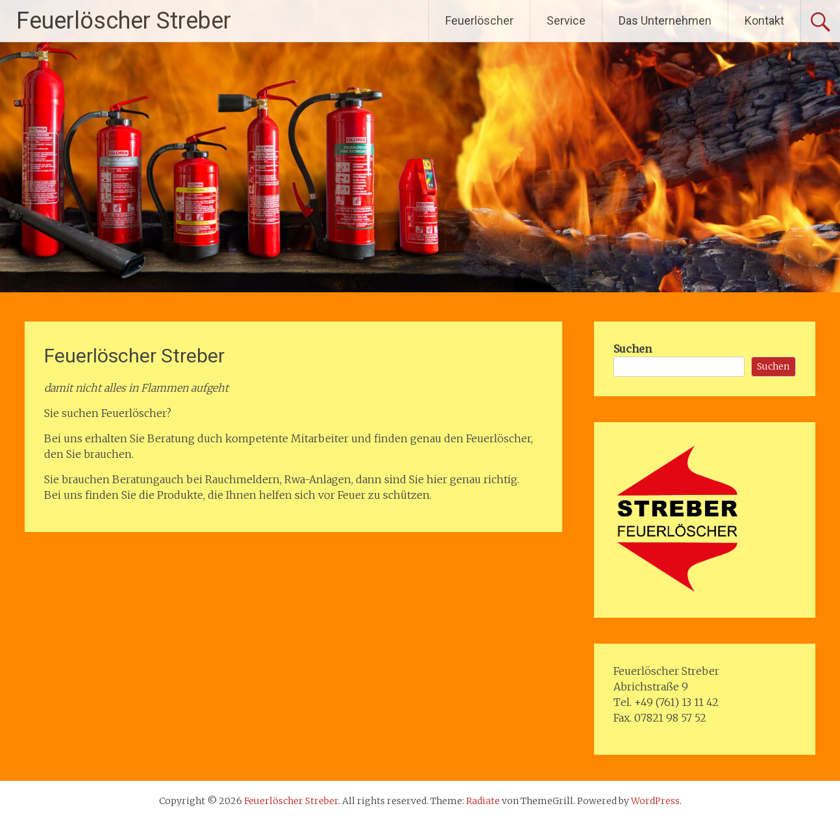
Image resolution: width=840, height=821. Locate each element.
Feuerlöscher (479, 20)
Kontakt (764, 20)
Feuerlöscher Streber (123, 20)
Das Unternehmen (665, 20)
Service (566, 20)
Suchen (632, 348)
